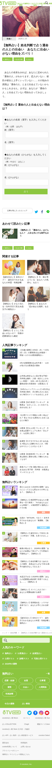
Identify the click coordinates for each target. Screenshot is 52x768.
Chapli (26, 724)
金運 (26, 680)
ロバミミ (26, 718)
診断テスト (24, 658)
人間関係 (42, 687)
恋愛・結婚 (9, 680)
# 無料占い (7, 59)
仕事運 (42, 680)
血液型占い (37, 653)
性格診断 (9, 694)
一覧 (48, 673)
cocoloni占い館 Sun (42, 718)
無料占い (9, 653)
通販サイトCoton (43, 724)
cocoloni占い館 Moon (10, 718)
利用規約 (24, 743)
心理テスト (10, 658)
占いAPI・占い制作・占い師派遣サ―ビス (17, 735)
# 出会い (29, 59)
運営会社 (5, 743)
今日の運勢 (9, 704)
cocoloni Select (44, 735)
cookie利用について (9, 747)
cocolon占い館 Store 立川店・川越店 (16, 729)
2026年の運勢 (11, 664)
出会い (9, 39)
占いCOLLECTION (9, 724)
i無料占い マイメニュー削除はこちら (16, 754)
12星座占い (22, 653)
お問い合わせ (26, 747)
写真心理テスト (41, 658)
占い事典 (26, 704)
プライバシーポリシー (10, 751)
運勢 (9, 687)
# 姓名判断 (19, 59)
